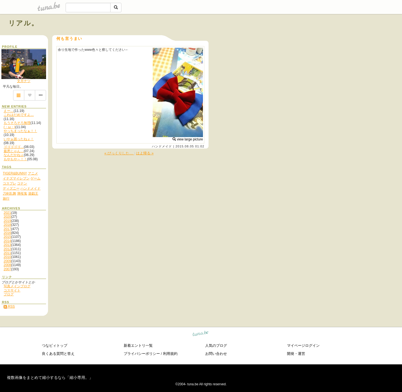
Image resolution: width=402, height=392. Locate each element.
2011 (7, 253)
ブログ (9, 294)
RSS (9, 307)
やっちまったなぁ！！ (20, 131)
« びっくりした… (119, 153)
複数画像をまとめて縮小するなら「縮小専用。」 (50, 377)
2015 (7, 237)
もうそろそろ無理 (17, 123)
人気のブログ (216, 345)
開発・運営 (296, 354)
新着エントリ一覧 (138, 345)
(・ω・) (9, 127)
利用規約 (170, 354)
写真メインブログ (17, 286)
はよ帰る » (145, 153)
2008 (7, 265)
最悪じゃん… (14, 151)
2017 (7, 229)
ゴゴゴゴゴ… (14, 147)
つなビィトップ (54, 345)
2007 (7, 269)
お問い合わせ (216, 354)
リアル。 (23, 23)
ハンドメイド (162, 146)
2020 (7, 217)
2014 (7, 241)
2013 (7, 245)
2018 (7, 225)
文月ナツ (23, 81)
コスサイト (12, 290)
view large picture (188, 139)
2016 (7, 233)
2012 (7, 249)
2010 (7, 257)
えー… (9, 111)
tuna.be (200, 334)
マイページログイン (303, 345)
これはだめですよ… (19, 115)
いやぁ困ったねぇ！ (19, 139)
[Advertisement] (330, 36)
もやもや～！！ (15, 159)
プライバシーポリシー (142, 354)
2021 (7, 213)
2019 (7, 221)
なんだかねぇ (14, 155)
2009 (7, 261)
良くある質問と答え (58, 354)
